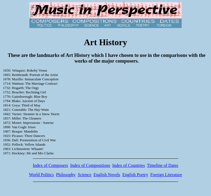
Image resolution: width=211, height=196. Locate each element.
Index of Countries (128, 165)
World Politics (41, 174)
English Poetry (135, 174)
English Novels (107, 174)
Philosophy (66, 174)
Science (84, 174)
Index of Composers (50, 165)
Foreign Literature (166, 174)
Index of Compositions (90, 165)
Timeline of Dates (162, 165)
